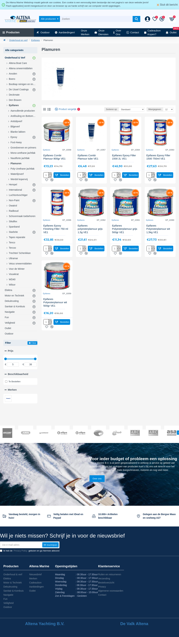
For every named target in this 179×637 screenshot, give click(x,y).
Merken (12, 389)
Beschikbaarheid (18, 374)
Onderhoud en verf (18, 40)
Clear (33, 343)
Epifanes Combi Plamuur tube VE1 (88, 157)
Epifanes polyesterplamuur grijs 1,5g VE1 (90, 229)
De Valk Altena (134, 624)
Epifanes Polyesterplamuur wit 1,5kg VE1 (158, 229)
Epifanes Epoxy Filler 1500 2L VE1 (124, 157)
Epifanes (35, 40)
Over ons (97, 478)
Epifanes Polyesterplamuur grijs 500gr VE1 (124, 229)
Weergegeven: (155, 109)
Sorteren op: (111, 109)
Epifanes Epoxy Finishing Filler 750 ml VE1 (55, 229)
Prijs (10, 350)
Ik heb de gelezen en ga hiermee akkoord (29, 550)
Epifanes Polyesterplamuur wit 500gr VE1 (55, 302)
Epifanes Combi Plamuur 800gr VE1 (54, 157)
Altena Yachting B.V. (44, 624)
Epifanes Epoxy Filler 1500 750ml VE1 (158, 157)
